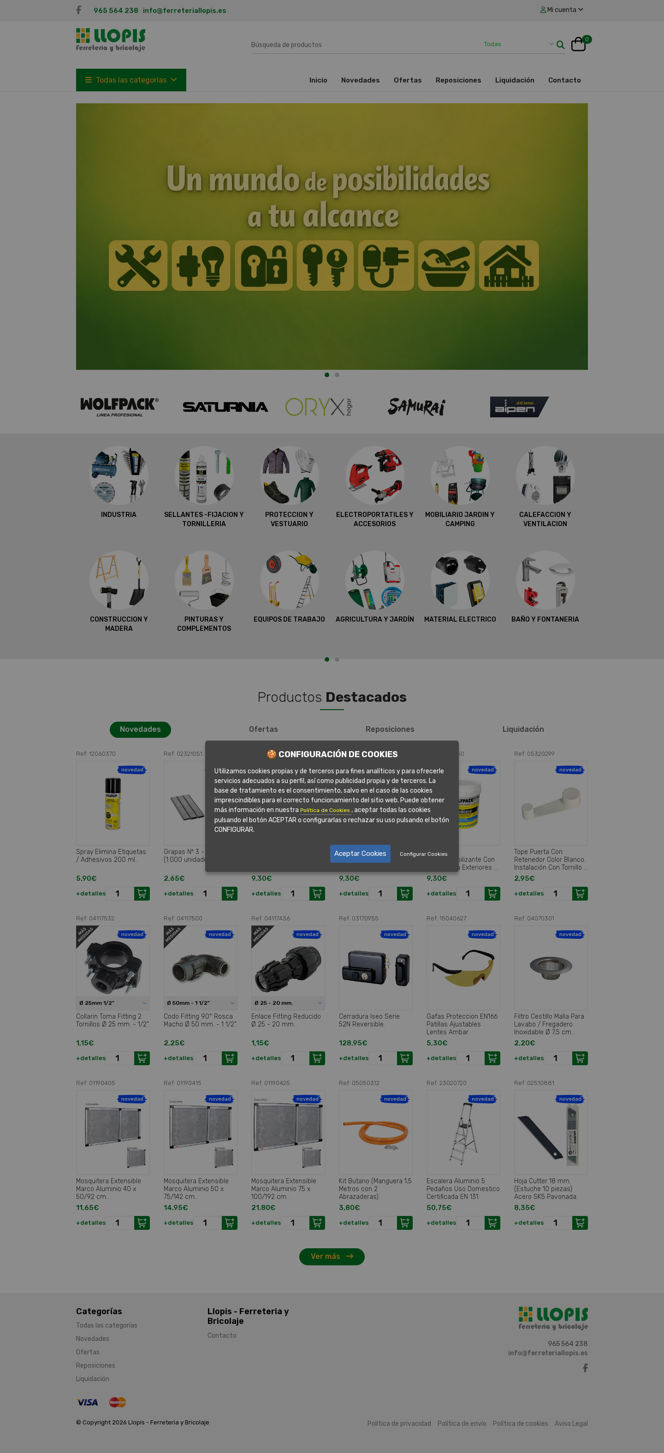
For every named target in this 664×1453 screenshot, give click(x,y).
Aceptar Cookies (360, 853)
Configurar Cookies (423, 854)
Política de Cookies (325, 810)
